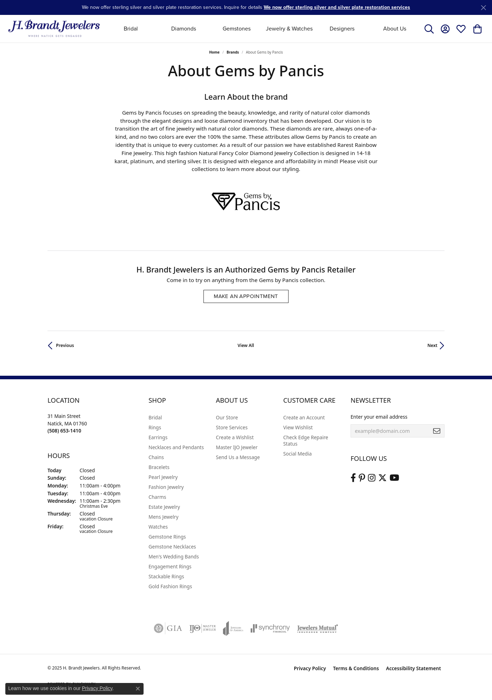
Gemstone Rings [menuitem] (167, 536)
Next (432, 345)
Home (214, 52)
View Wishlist (298, 427)
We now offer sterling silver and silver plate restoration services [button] (337, 7)
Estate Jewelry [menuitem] (164, 506)
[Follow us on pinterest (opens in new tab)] (362, 478)
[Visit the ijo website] (202, 628)
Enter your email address (379, 416)
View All (245, 345)
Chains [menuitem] (156, 457)
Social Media (297, 453)
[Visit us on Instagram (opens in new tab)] (371, 478)
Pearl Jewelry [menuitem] (163, 477)
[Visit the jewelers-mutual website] (317, 628)
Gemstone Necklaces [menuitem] (172, 546)
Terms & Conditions (356, 668)
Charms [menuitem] (157, 497)
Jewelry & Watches (289, 28)
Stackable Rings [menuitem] (166, 576)
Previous (65, 345)
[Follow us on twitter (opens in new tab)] (382, 478)
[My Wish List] (461, 29)
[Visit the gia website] (168, 628)
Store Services (232, 427)
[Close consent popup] (138, 689)
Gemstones (237, 28)
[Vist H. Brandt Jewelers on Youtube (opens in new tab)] (394, 478)
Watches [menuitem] (158, 526)
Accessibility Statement (413, 668)
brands (233, 52)
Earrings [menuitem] (158, 437)
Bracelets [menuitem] (159, 467)
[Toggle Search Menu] (429, 29)
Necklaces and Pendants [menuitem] (176, 447)
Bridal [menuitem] (155, 417)
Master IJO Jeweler (237, 447)
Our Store (227, 417)
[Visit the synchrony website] (270, 628)
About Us (394, 28)
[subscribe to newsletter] (436, 431)
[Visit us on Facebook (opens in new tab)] (353, 478)
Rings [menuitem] (155, 427)
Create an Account (304, 417)
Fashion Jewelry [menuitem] (166, 487)
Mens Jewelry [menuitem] (163, 516)
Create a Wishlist (235, 437)
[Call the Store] (64, 430)
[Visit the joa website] (233, 628)
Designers (342, 28)
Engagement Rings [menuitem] (170, 566)
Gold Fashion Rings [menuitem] (170, 586)
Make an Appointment (246, 296)
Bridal (131, 28)
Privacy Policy (310, 668)
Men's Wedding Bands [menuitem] (174, 556)
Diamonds (183, 28)
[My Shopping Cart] (477, 29)
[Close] (483, 7)
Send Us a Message (238, 457)
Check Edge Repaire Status (305, 440)
